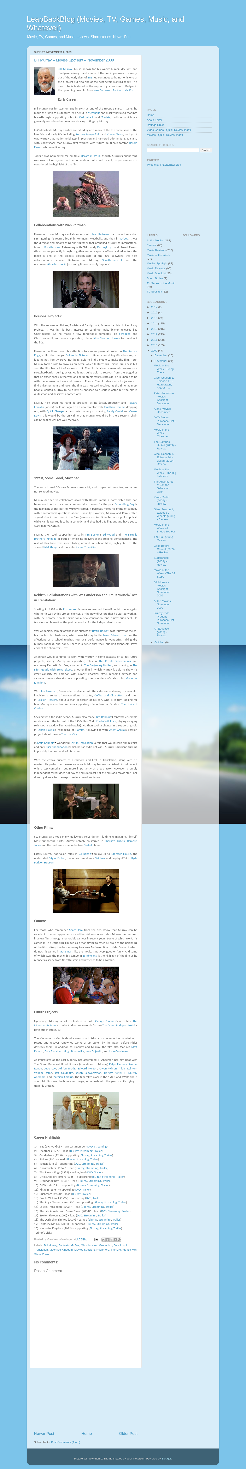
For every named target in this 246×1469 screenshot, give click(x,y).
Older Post (128, 1433)
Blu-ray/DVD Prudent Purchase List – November (165, 618)
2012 (154, 334)
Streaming (100, 1146)
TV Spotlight (154, 291)
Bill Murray (65, 69)
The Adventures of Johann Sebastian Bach (164, 486)
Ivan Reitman (100, 234)
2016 (154, 312)
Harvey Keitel (113, 1073)
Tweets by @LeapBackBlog (164, 164)
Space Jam (76, 930)
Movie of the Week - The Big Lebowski (165, 473)
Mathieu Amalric (63, 1077)
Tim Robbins (103, 717)
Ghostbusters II (112, 260)
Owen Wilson (108, 1068)
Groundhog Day (124, 504)
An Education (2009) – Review (162, 632)
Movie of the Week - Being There (164, 369)
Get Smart (66, 951)
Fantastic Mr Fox (69, 1245)
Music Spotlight (156, 273)
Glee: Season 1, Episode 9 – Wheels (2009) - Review (164, 514)
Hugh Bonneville (74, 1051)
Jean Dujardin (94, 1051)
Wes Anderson (102, 90)
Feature (152, 245)
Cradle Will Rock (106, 721)
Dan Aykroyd (105, 247)
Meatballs (94, 113)
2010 (154, 345)
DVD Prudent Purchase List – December (165, 421)
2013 (154, 328)
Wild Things (50, 547)
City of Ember (57, 858)
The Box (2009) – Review (164, 538)
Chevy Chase (115, 134)
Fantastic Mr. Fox (123, 90)
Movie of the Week (158, 255)
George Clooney (105, 1021)
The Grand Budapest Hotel (118, 1025)
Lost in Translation (81, 743)
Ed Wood (109, 534)
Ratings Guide (156, 124)
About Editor (154, 120)
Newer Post (44, 1433)
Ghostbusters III (56, 264)
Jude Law (50, 1068)
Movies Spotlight (84, 1249)
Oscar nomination (57, 747)
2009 (154, 350)
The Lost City (69, 734)
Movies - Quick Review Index (165, 134)
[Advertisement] (86, 1399)
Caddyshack (86, 117)
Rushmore (69, 609)
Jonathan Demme (114, 407)
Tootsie (105, 117)
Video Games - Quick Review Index (169, 129)
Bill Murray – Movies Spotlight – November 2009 (74, 60)
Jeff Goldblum (64, 1073)
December (161, 355)
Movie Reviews (156, 250)
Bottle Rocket (100, 631)
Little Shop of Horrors (106, 338)
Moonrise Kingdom (61, 1249)
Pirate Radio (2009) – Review (161, 500)
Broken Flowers (47, 700)
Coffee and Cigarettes (108, 695)
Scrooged (124, 334)
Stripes (123, 238)
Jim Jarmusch (49, 691)
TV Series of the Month (161, 283)
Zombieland (90, 955)
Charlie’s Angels (115, 841)
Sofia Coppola (45, 743)
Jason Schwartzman (115, 635)
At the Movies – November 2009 (163, 604)
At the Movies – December (163, 410)
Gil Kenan (85, 854)
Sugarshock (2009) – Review (161, 561)
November (161, 360)
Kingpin (51, 539)
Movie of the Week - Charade (161, 433)
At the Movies (155, 240)
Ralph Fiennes (118, 1064)
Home (86, 1433)
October (159, 642)
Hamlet (79, 730)
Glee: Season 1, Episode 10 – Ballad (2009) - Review (164, 459)
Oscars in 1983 (90, 156)
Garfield (89, 845)
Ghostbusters (52, 247)
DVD (90, 1146)
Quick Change (55, 411)
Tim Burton (92, 534)
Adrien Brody (66, 1068)
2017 (154, 307)
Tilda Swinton (127, 1068)
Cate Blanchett (54, 1051)
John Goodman (118, 1051)
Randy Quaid (115, 411)
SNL (90, 77)
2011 (154, 339)
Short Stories (155, 278)
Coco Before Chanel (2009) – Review (164, 549)
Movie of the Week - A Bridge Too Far (164, 528)
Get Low (100, 858)
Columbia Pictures (77, 355)
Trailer (98, 1151)
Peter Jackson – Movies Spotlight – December (164, 398)
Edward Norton (87, 1068)
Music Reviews (156, 268)
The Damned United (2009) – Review (165, 445)
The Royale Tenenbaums (115, 661)
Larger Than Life (85, 547)
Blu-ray (74, 1151)
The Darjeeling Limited (98, 665)
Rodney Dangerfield (88, 134)
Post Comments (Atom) (65, 1442)
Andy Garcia (117, 730)
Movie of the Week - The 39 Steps (164, 573)
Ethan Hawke (46, 730)
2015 (154, 317)
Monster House (121, 854)
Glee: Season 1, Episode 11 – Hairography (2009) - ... (164, 382)
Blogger (166, 1458)
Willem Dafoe (43, 1073)
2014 (154, 323)
